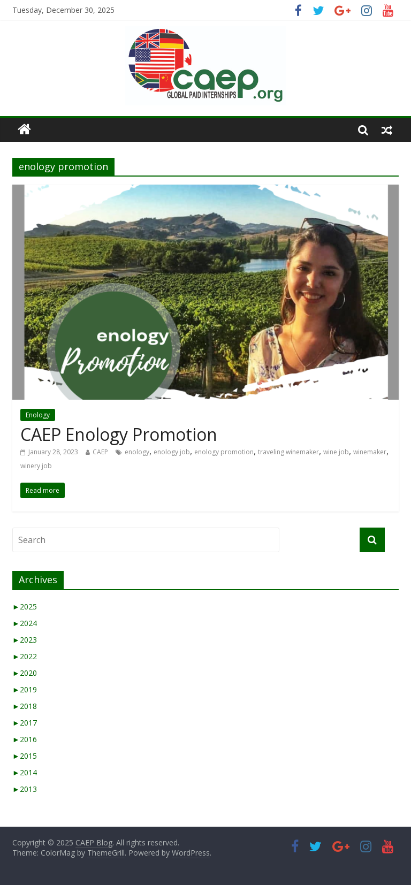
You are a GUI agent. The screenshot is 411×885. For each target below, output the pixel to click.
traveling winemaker (288, 451)
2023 (24, 640)
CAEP (100, 451)
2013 (24, 789)
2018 (24, 706)
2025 (24, 606)
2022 (24, 656)
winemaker (369, 451)
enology (137, 451)
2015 (24, 756)
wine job (336, 451)
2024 (24, 623)
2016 (24, 739)
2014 (24, 772)
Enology (38, 414)
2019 (24, 689)
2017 (24, 723)
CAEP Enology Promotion (118, 434)
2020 (24, 673)
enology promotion (224, 451)
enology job (172, 451)
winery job (36, 465)
